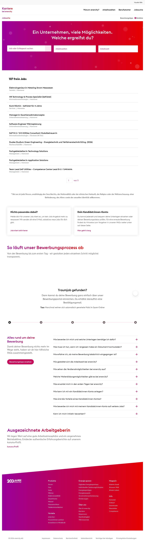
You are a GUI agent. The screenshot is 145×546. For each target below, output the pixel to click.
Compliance (113, 511)
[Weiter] (84, 180)
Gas (49, 487)
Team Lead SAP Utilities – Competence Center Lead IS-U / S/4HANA (40, 169)
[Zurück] (61, 180)
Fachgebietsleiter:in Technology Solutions (28, 151)
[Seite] (69, 180)
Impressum (46, 538)
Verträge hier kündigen (104, 538)
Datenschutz (58, 538)
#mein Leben (114, 490)
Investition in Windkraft (56, 523)
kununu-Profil (13, 447)
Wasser (50, 501)
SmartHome (52, 499)
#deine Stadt (114, 484)
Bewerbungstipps (126, 18)
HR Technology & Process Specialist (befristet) (30, 96)
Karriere (82, 511)
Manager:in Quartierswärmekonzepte (26, 115)
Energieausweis (84, 493)
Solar (50, 490)
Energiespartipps (85, 490)
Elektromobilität (54, 496)
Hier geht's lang (84, 230)
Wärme (50, 493)
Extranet (112, 500)
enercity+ (51, 517)
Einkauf (112, 503)
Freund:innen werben (56, 520)
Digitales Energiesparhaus (88, 484)
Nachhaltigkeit (84, 517)
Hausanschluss (53, 504)
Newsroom (83, 514)
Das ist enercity (84, 508)
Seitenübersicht (86, 538)
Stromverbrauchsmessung (88, 496)
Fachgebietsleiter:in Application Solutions (28, 160)
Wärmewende (84, 520)
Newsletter (113, 508)
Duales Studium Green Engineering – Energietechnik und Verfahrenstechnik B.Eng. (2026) (51, 142)
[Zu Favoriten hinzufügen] (134, 88)
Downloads (113, 505)
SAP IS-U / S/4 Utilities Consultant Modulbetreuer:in (33, 133)
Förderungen (83, 499)
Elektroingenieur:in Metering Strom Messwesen (31, 87)
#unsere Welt (114, 487)
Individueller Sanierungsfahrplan (91, 487)
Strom (50, 484)
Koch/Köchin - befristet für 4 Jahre (25, 106)
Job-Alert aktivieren (19, 230)
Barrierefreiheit (72, 538)
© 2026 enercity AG (16, 538)
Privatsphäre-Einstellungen (126, 538)
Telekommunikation (55, 507)
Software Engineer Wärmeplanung (25, 124)
